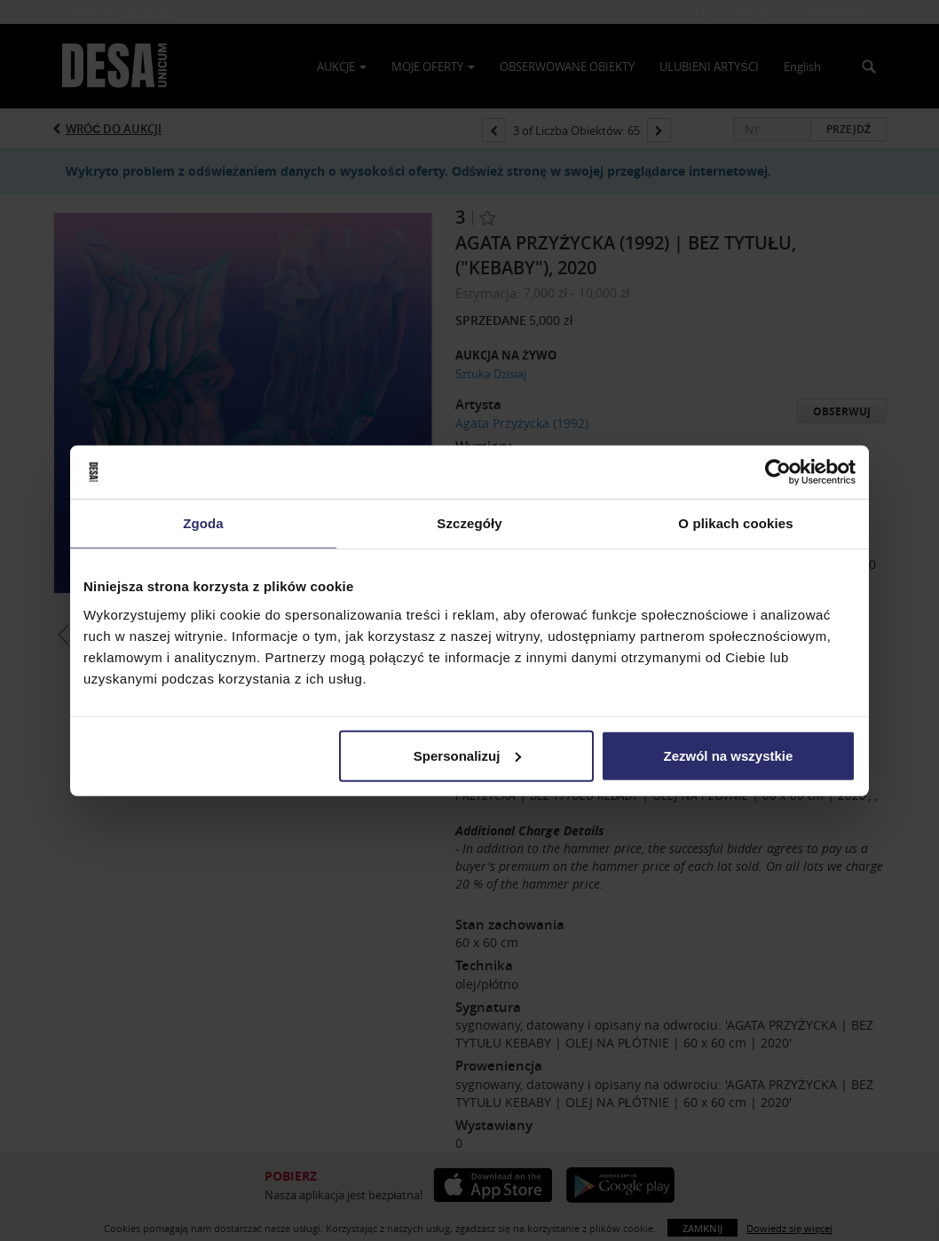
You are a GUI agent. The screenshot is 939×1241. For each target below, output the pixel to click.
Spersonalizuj (468, 755)
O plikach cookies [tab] (735, 523)
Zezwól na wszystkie (728, 755)
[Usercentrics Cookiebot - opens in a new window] (778, 472)
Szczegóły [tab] (469, 523)
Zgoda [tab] (203, 523)
